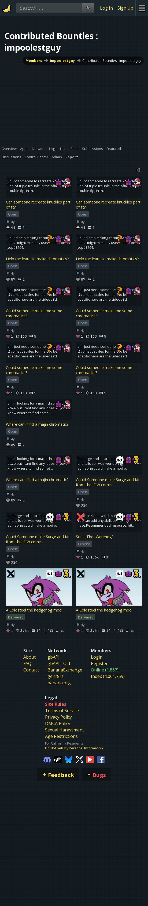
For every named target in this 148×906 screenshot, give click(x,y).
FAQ (27, 663)
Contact (31, 670)
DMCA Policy (57, 723)
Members (33, 60)
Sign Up (125, 8)
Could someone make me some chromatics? (34, 313)
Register (99, 663)
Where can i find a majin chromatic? (37, 424)
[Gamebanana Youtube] (90, 759)
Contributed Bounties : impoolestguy (111, 60)
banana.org (59, 683)
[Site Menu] (141, 8)
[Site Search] (88, 8)
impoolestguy (62, 60)
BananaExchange (64, 670)
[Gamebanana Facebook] (101, 759)
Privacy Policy (58, 717)
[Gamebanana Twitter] (79, 759)
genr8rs (55, 676)
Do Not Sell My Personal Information (74, 748)
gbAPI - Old (58, 663)
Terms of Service (62, 711)
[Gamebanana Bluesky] (68, 759)
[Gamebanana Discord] (47, 759)
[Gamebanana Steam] (58, 759)
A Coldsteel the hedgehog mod (34, 610)
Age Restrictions (61, 736)
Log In (106, 8)
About (29, 657)
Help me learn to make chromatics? (37, 258)
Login (96, 657)
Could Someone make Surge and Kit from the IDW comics (108, 482)
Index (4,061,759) (108, 676)
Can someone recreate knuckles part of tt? (38, 204)
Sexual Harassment (64, 730)
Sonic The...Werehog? (95, 536)
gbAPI (53, 657)
